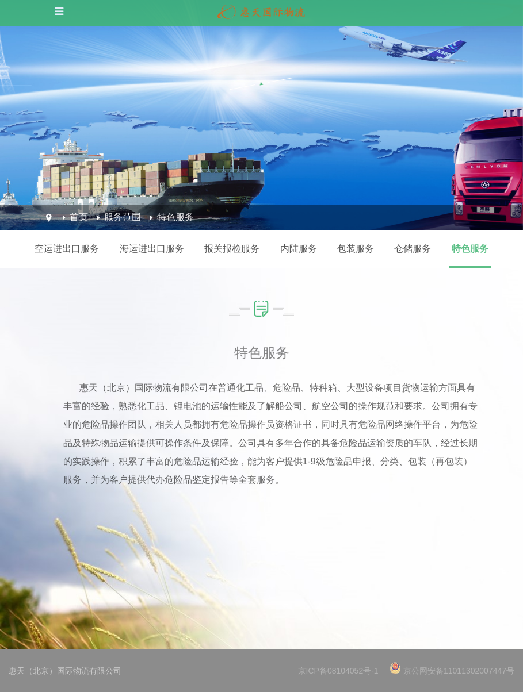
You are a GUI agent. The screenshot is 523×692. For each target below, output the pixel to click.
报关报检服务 (231, 248)
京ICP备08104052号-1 (338, 670)
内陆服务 (298, 248)
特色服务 (175, 217)
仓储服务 (412, 248)
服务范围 (122, 217)
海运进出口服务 (152, 248)
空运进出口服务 (67, 248)
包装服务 (355, 248)
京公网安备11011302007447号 (458, 670)
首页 (79, 217)
